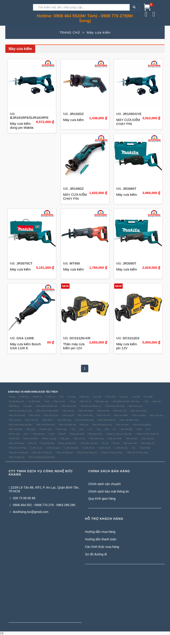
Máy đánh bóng (96, 438)
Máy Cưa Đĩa (31, 420)
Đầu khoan (14, 406)
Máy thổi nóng (64, 420)
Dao (73, 429)
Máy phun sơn (101, 401)
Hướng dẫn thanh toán (100, 539)
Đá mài (115, 443)
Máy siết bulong (16, 443)
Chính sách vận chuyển (104, 484)
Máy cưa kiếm (121, 415)
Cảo (146, 401)
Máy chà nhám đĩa (67, 425)
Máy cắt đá (34, 415)
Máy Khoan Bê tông (115, 406)
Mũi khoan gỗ (147, 443)
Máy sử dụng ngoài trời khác (42, 457)
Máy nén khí (59, 401)
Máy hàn (84, 425)
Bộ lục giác (14, 434)
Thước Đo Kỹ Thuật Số (147, 434)
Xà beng (72, 397)
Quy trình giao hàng (102, 498)
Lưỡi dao (24, 397)
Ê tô (148, 429)
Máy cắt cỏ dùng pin (18, 452)
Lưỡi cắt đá (88, 448)
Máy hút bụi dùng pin (87, 452)
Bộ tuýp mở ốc (95, 434)
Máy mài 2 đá (120, 411)
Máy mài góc (68, 411)
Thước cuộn (45, 429)
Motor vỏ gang (49, 438)
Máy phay (65, 438)
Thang (73, 401)
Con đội (136, 397)
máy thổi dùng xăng (84, 420)
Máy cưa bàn (15, 420)
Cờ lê (51, 434)
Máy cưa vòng (156, 415)
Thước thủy (61, 429)
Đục (81, 429)
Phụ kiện (30, 429)
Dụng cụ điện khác (67, 443)
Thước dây (14, 438)
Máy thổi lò (47, 420)
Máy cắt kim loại (17, 415)
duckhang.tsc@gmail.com (29, 512)
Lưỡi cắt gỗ (36, 448)
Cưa (90, 429)
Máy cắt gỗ (68, 415)
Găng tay (124, 397)
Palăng (12, 397)
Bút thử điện (126, 429)
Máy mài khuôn (86, 411)
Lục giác (27, 406)
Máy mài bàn (103, 411)
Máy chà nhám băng (45, 425)
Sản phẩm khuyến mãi (46, 406)
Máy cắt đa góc (51, 415)
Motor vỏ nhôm (30, 438)
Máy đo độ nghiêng (142, 425)
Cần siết (97, 397)
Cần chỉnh (110, 397)
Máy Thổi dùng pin (107, 420)
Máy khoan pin (135, 406)
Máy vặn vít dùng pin (42, 452)
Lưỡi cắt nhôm (71, 448)
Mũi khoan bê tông (17, 448)
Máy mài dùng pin (64, 452)
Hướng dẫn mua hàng (100, 531)
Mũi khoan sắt (130, 443)
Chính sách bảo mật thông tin (108, 491)
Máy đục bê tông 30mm (47, 411)
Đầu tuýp (84, 397)
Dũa (61, 397)
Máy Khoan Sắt (68, 406)
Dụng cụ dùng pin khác (112, 452)
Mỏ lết (61, 434)
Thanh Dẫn (144, 448)
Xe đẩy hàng (34, 401)
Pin (133, 448)
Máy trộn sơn (147, 438)
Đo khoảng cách (16, 401)
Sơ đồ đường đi (96, 554)
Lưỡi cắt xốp (121, 448)
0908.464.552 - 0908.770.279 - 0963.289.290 (42, 505)
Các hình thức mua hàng (102, 547)
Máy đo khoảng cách (102, 425)
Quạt (47, 401)
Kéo (26, 434)
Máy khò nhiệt (115, 438)
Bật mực (157, 401)
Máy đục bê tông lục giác (20, 411)
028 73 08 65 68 (22, 498)
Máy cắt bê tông (85, 415)
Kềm (139, 429)
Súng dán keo (38, 434)
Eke (99, 429)
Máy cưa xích (103, 415)
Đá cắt (105, 443)
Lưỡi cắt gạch (53, 448)
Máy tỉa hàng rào (17, 457)
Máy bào (32, 443)
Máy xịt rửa (79, 438)
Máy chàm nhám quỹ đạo (20, 425)
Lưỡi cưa (50, 397)
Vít (114, 429)
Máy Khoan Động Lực (90, 406)
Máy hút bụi (131, 438)
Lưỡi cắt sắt (104, 448)
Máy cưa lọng (139, 415)
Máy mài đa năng (138, 411)
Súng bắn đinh (47, 443)
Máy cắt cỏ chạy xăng (137, 452)
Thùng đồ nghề (77, 434)
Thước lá (37, 397)
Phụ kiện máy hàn (88, 443)
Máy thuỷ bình (15, 429)
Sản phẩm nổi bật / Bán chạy (126, 401)
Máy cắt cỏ (85, 401)
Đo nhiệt (148, 397)
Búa (107, 429)
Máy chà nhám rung (129, 420)
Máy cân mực (122, 425)
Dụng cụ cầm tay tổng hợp (119, 434)
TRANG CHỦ (70, 32)
